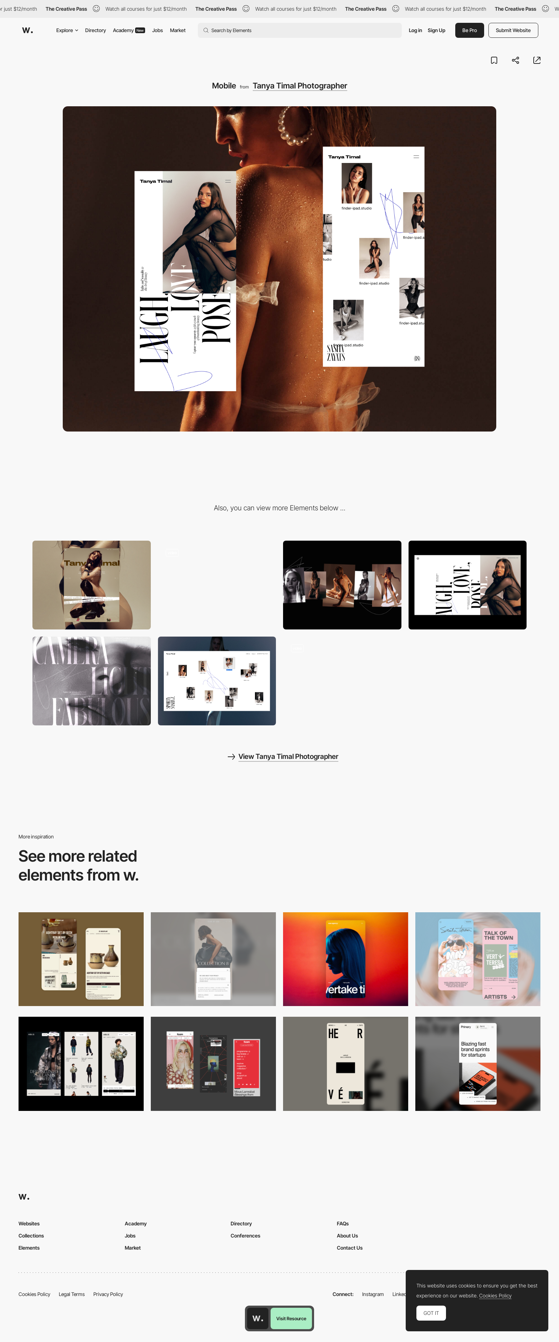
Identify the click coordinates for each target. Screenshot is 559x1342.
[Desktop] (91, 585)
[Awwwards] (27, 30)
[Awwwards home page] (257, 1318)
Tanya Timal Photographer (300, 86)
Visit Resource (291, 1318)
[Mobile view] (213, 1064)
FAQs (343, 1223)
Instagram (373, 1294)
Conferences (245, 1236)
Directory (95, 30)
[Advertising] (91, 681)
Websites (29, 1223)
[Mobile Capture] (81, 959)
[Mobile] (213, 959)
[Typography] (342, 681)
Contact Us (350, 1248)
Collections (31, 1236)
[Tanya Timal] (468, 585)
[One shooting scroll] (217, 585)
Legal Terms (72, 1294)
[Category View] (342, 585)
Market (178, 30)
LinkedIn (402, 1294)
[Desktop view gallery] (217, 681)
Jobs (157, 30)
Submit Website (513, 30)
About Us (347, 1236)
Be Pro (469, 30)
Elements (29, 1248)
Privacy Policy (108, 1294)
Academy (129, 30)
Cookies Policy (34, 1294)
